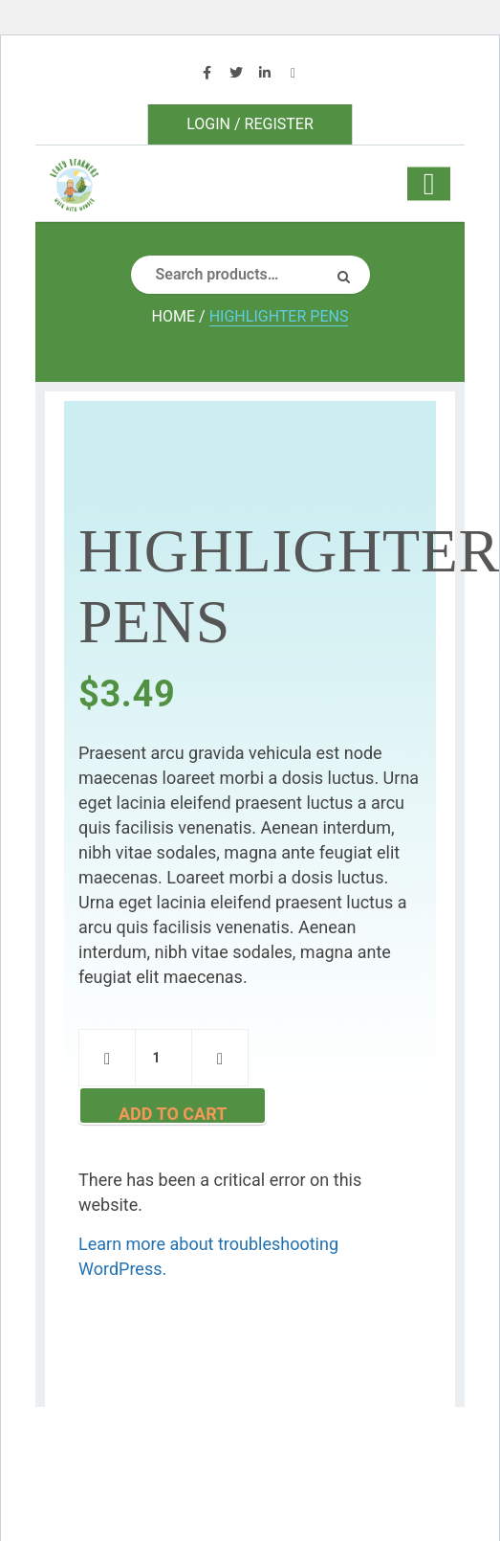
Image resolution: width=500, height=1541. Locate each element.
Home (173, 316)
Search (351, 275)
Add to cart (173, 1114)
